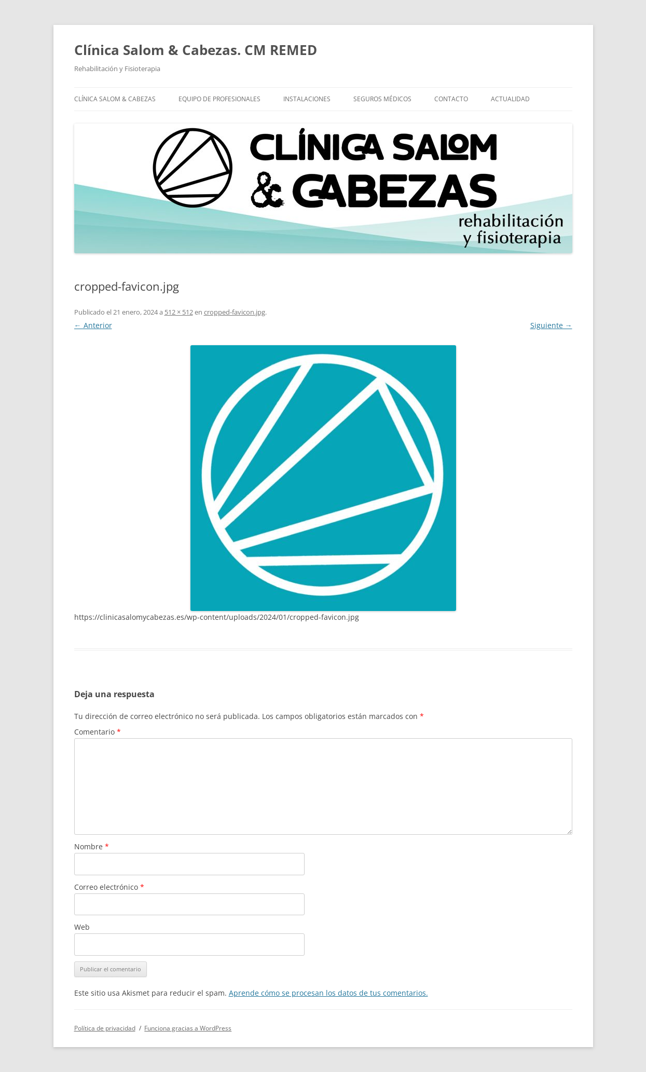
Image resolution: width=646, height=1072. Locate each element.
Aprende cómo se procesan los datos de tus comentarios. (328, 993)
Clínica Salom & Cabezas (115, 98)
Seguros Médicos (382, 98)
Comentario (97, 732)
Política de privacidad (104, 1028)
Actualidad (510, 98)
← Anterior (93, 325)
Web (82, 927)
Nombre (91, 846)
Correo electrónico (109, 887)
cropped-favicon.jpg (234, 312)
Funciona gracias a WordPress (187, 1028)
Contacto (451, 98)
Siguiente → (551, 325)
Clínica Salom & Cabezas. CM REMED (195, 49)
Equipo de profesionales (219, 98)
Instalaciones (307, 98)
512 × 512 (178, 312)
